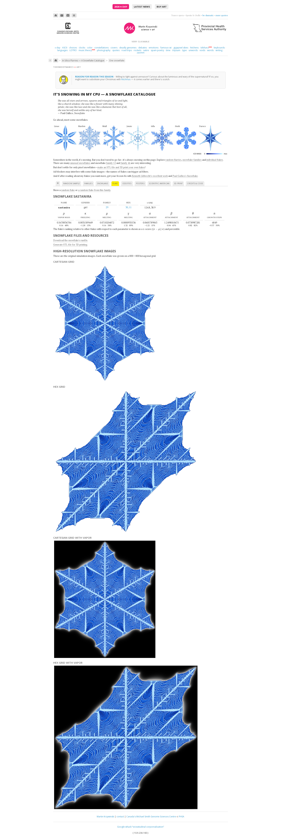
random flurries (173, 159)
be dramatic (208, 15)
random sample (71, 183)
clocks (82, 47)
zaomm (140, 52)
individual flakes (214, 159)
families (88, 183)
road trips (127, 50)
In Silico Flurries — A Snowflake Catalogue (83, 60)
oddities (127, 183)
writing (219, 50)
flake (115, 183)
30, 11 (128, 207)
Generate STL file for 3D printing (70, 244)
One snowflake (116, 60)
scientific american (159, 183)
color (89, 47)
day (57, 47)
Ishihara (205, 47)
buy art (162, 6)
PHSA (181, 816)
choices (73, 47)
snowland (102, 183)
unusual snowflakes (80, 163)
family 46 (125, 163)
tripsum (176, 50)
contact (120, 816)
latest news (142, 6)
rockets (137, 50)
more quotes (222, 15)
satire (146, 50)
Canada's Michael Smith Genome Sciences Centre (151, 816)
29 (107, 207)
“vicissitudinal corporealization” (148, 826)
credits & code (195, 183)
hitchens (194, 47)
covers (114, 47)
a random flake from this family (94, 190)
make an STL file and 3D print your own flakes (121, 167)
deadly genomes (127, 47)
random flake (68, 190)
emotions (153, 47)
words (210, 50)
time (168, 50)
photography (103, 50)
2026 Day (120, 6)
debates (142, 47)
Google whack (124, 826)
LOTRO (73, 50)
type (184, 50)
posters (140, 183)
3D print (178, 183)
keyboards (219, 47)
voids (202, 50)
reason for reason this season (94, 76)
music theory (85, 50)
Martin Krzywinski (105, 816)
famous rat (166, 47)
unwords (193, 50)
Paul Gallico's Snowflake (185, 176)
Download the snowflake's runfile (70, 240)
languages (62, 50)
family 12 (111, 163)
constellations (101, 47)
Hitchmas (126, 79)
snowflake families (192, 159)
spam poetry (157, 50)
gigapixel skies (180, 47)
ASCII (64, 47)
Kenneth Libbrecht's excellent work (150, 176)
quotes (116, 50)
